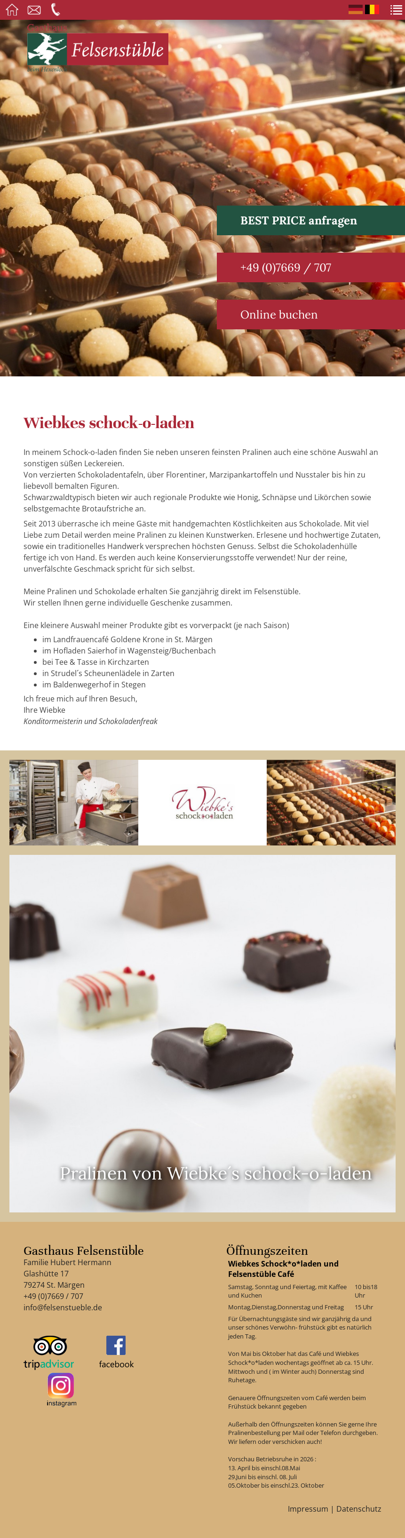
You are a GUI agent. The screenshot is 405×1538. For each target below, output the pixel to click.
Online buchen (279, 314)
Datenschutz (358, 1509)
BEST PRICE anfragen (298, 220)
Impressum (308, 1509)
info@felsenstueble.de (63, 1307)
